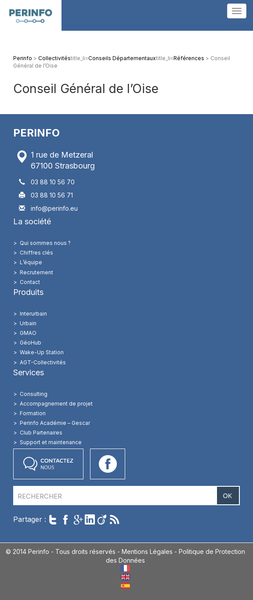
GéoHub (30, 342)
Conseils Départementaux (122, 58)
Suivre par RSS (114, 519)
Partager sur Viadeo (102, 519)
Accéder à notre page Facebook (107, 464)
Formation (33, 413)
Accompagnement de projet (56, 403)
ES (125, 585)
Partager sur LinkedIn (89, 519)
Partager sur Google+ (77, 519)
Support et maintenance (51, 442)
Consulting (33, 394)
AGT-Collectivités (43, 362)
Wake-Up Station (42, 352)
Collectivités (54, 58)
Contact (30, 282)
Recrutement (36, 272)
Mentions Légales (147, 551)
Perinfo (30, 15)
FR (125, 568)
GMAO (28, 333)
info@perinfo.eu (54, 208)
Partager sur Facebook (65, 519)
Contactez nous (48, 464)
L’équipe (31, 262)
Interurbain (33, 313)
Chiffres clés (36, 252)
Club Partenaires (41, 432)
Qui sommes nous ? (45, 243)
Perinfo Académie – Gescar (55, 423)
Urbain (28, 323)
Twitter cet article (52, 519)
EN (125, 577)
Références (188, 58)
